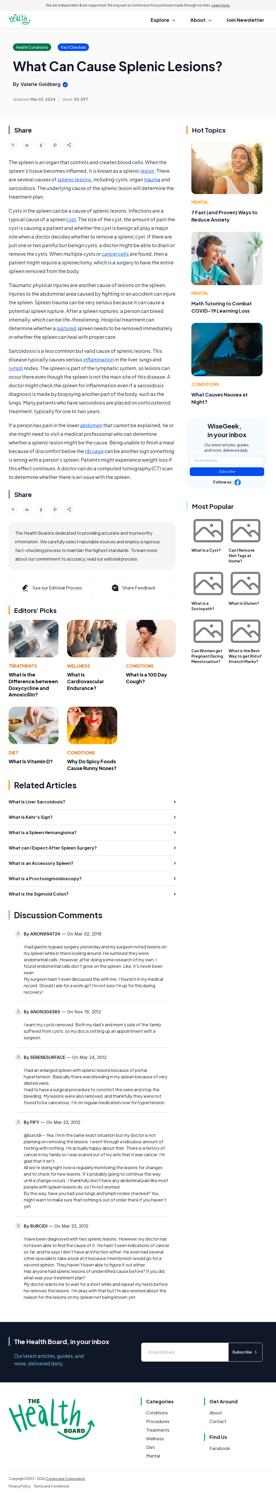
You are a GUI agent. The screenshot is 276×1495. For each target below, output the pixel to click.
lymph (16, 368)
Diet (13, 752)
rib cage (94, 451)
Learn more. (221, 5)
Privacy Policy (19, 1486)
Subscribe (227, 471)
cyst (71, 219)
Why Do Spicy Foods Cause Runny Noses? (92, 764)
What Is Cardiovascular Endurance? (85, 681)
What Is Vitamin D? (31, 761)
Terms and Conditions (51, 1486)
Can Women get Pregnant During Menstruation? (207, 656)
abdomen (91, 425)
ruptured (67, 328)
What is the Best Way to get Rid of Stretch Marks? (245, 656)
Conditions (140, 666)
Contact (217, 1421)
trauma (152, 179)
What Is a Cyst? (206, 550)
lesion (147, 171)
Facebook (219, 1448)
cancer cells (115, 254)
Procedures (158, 1421)
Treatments (23, 666)
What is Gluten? (244, 603)
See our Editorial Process (51, 588)
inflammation (98, 359)
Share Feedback (133, 588)
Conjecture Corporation (65, 1479)
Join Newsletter (245, 20)
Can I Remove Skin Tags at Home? (242, 555)
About (215, 1412)
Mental (200, 202)
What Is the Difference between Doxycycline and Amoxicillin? (33, 684)
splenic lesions (74, 179)
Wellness (78, 666)
